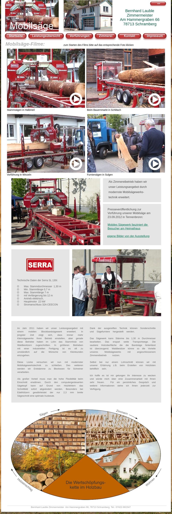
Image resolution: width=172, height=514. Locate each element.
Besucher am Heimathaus (124, 228)
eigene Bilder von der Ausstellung (128, 236)
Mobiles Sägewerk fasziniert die (128, 224)
